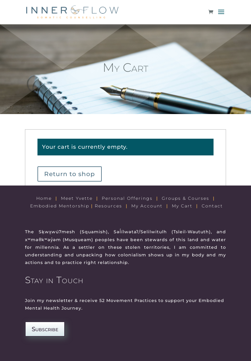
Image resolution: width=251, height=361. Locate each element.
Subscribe (45, 329)
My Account (147, 206)
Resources (108, 206)
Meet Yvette (77, 198)
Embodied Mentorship (59, 206)
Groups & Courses (185, 198)
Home (44, 198)
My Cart (182, 206)
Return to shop (69, 174)
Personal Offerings (127, 198)
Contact (212, 206)
